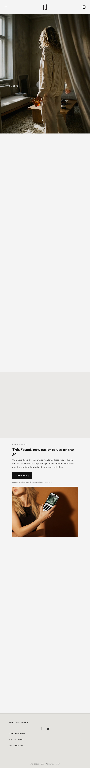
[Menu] (6, 7)
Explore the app (22, 475)
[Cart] (84, 7)
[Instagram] (48, 728)
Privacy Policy (53, 764)
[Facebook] (41, 728)
